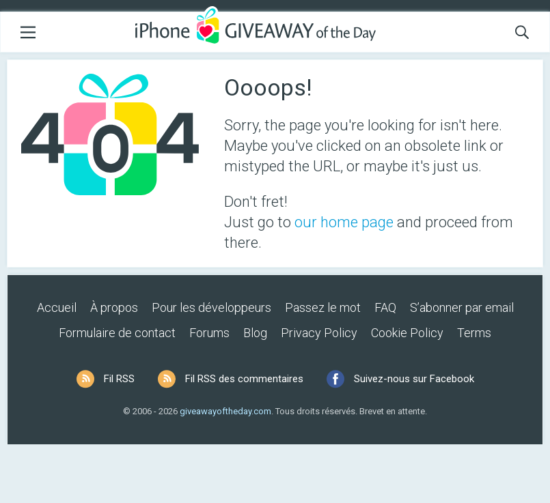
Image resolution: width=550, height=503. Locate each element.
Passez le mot (323, 307)
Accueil (57, 307)
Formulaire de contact (117, 333)
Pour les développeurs (211, 307)
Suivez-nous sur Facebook (414, 379)
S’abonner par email (462, 307)
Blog (255, 333)
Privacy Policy (319, 333)
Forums (209, 333)
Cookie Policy (407, 333)
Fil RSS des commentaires (244, 379)
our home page (344, 222)
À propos (114, 307)
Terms (474, 333)
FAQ (385, 307)
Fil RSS (119, 379)
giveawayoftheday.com (225, 411)
